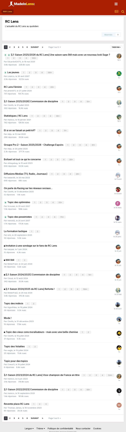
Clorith (10, 104)
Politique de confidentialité (60, 424)
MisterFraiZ (13, 261)
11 (65, 129)
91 (93, 144)
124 (110, 372)
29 (52, 87)
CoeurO (11, 361)
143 (34, 58)
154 (85, 286)
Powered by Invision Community (63, 428)
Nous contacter (83, 424)
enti (9, 233)
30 (58, 115)
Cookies (97, 424)
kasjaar (11, 247)
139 (50, 72)
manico (11, 118)
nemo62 (11, 218)
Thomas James (14, 403)
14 (89, 272)
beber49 (11, 176)
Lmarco (11, 76)
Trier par (116, 47)
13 (88, 101)
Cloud (10, 275)
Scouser (11, 204)
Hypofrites (12, 304)
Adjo (10, 133)
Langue (29, 424)
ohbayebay (13, 161)
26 (71, 158)
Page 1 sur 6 (55, 47)
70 (62, 215)
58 (88, 386)
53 (60, 201)
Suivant (35, 47)
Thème (40, 424)
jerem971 (12, 90)
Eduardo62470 (14, 61)
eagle (10, 347)
